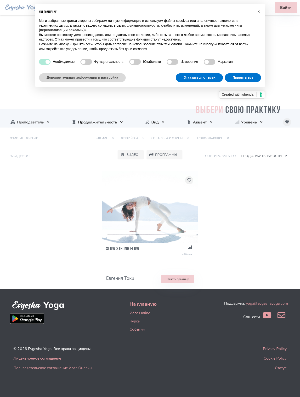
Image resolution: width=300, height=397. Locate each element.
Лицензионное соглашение (37, 358)
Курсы (135, 321)
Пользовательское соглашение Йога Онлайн (52, 368)
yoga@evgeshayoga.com (267, 303)
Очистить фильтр (24, 138)
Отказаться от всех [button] (199, 77)
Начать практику (178, 279)
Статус (281, 368)
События (137, 329)
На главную (143, 304)
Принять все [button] (242, 77)
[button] (259, 11)
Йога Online (140, 313)
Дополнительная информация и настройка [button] (82, 77)
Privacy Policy (275, 348)
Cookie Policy (275, 358)
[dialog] (291, 387)
